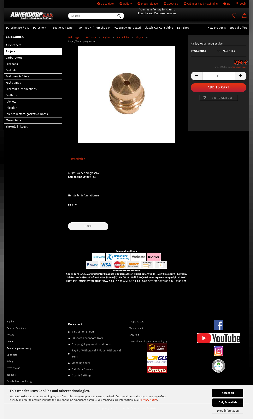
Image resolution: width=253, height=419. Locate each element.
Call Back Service (82, 369)
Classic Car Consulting (159, 27)
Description (78, 159)
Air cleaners (13, 45)
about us (171, 3)
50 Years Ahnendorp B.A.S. (87, 338)
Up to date (105, 3)
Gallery (126, 3)
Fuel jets (11, 70)
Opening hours (81, 363)
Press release (148, 3)
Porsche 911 (41, 27)
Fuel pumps (13, 82)
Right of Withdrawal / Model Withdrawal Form (96, 353)
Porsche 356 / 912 (17, 27)
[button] (244, 16)
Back (88, 226)
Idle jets (11, 101)
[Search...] (119, 16)
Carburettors (14, 57)
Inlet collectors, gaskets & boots (27, 114)
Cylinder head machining (201, 3)
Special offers (238, 27)
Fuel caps (12, 64)
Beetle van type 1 (64, 27)
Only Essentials (228, 402)
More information (228, 410)
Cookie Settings (81, 375)
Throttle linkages (17, 126)
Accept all (228, 393)
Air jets (10, 51)
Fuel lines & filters (17, 76)
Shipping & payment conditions (91, 344)
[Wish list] (235, 16)
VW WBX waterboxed (127, 27)
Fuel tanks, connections (21, 89)
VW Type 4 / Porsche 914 (94, 27)
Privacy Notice (149, 399)
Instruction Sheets (83, 331)
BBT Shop (183, 27)
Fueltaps (11, 95)
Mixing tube (13, 120)
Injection (11, 108)
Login (241, 3)
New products (217, 27)
